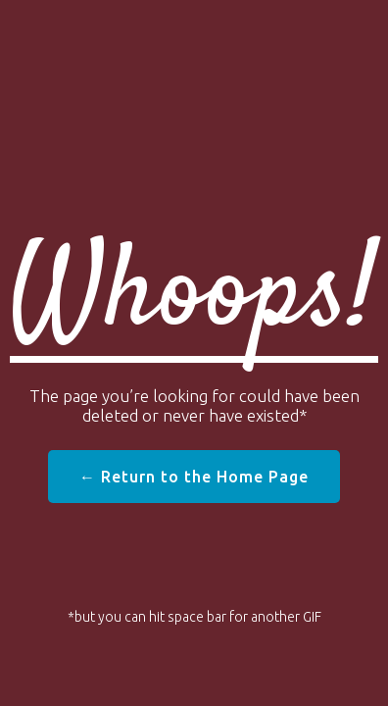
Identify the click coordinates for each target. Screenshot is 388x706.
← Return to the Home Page (194, 476)
